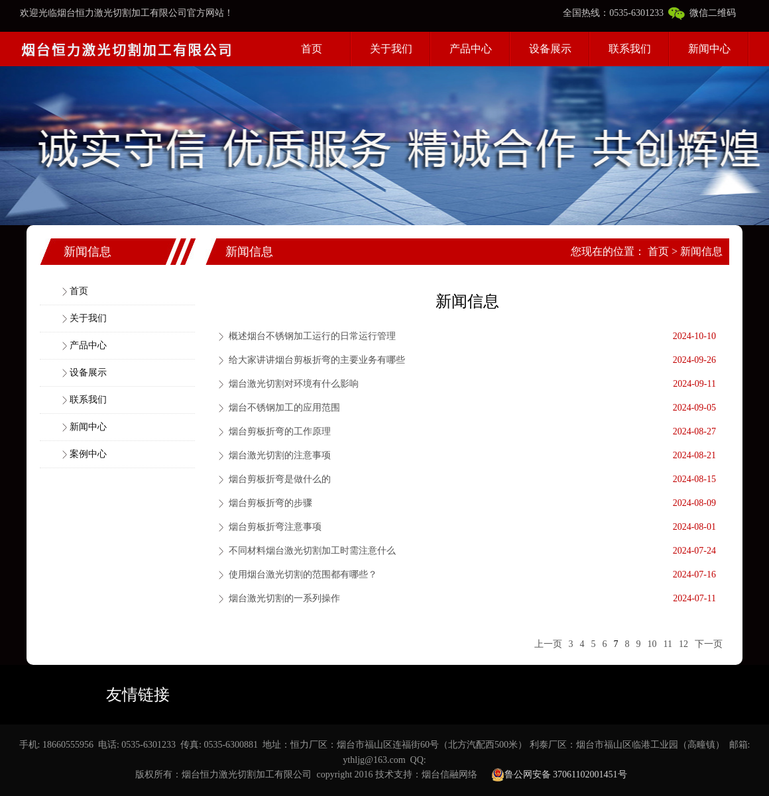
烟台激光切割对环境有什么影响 (294, 384)
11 (668, 644)
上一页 (548, 644)
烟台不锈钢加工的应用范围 (284, 408)
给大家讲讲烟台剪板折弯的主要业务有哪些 (317, 360)
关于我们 (391, 48)
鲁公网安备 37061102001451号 (559, 774)
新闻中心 (709, 48)
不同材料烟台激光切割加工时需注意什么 (312, 551)
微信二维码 (702, 13)
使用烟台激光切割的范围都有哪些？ (303, 574)
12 (683, 644)
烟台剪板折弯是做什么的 (280, 479)
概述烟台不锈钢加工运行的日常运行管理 (312, 336)
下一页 (709, 644)
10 (652, 644)
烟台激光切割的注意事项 (280, 455)
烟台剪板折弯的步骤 (270, 503)
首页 (311, 48)
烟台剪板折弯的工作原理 (280, 431)
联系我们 (630, 48)
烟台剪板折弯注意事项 (275, 527)
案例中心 (88, 454)
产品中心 (470, 48)
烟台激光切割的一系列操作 (284, 598)
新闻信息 (701, 251)
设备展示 (550, 48)
